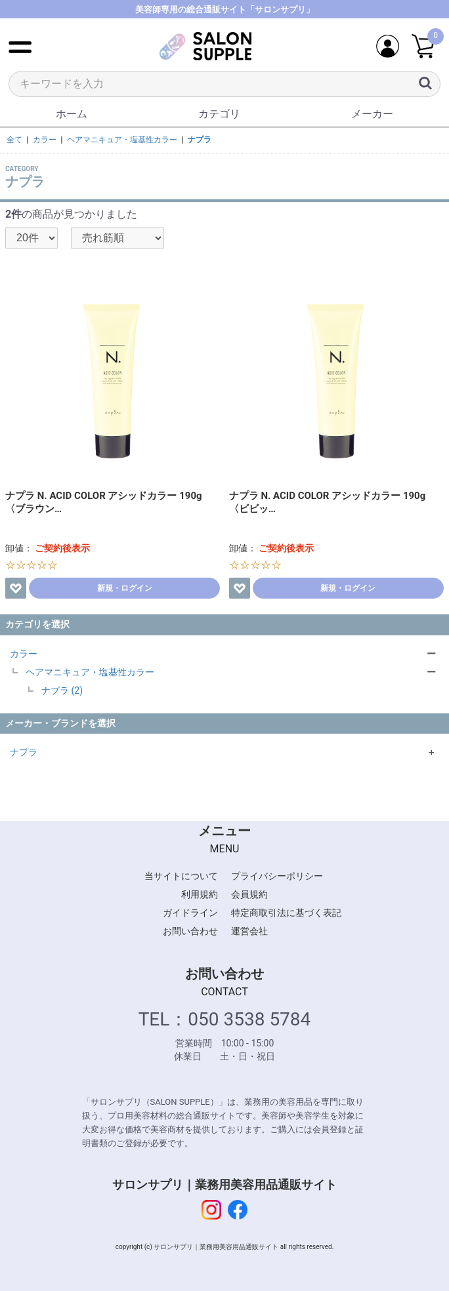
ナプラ (23, 752)
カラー (23, 653)
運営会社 (249, 931)
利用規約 (199, 894)
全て (14, 139)
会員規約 (249, 894)
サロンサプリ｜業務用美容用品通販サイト (224, 1184)
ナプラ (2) (62, 690)
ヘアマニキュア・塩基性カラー (90, 672)
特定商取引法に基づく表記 (286, 912)
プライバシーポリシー (277, 876)
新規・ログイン (124, 588)
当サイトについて (181, 876)
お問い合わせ (190, 931)
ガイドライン (190, 912)
